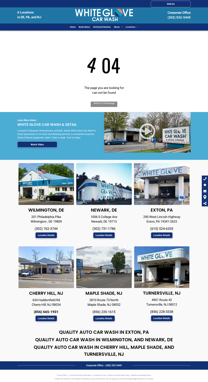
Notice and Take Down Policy (119, 375)
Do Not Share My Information (81, 375)
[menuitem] (72, 27)
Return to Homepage (104, 103)
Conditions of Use (99, 375)
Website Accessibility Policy (141, 375)
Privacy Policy (62, 375)
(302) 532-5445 (179, 17)
